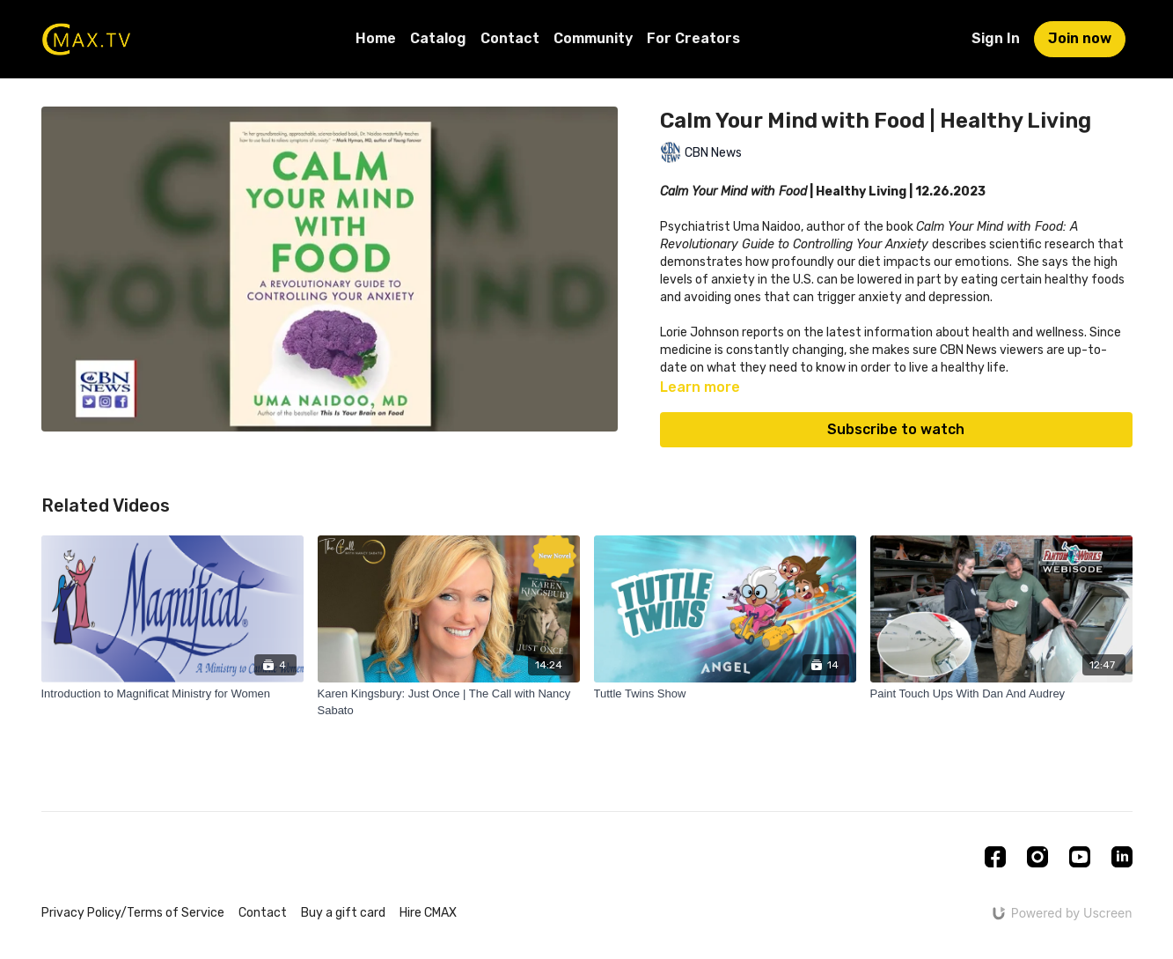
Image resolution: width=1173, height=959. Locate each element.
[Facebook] (995, 856)
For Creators (693, 38)
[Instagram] (1037, 856)
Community (593, 38)
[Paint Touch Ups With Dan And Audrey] (1001, 694)
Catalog (438, 38)
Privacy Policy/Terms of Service (132, 912)
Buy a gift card (343, 912)
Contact (509, 38)
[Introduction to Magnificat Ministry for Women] (172, 694)
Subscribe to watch (895, 429)
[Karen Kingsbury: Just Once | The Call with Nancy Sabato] (449, 702)
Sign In (995, 38)
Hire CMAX (428, 912)
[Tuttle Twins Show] (725, 694)
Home (376, 38)
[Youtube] (1079, 856)
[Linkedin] (1122, 856)
